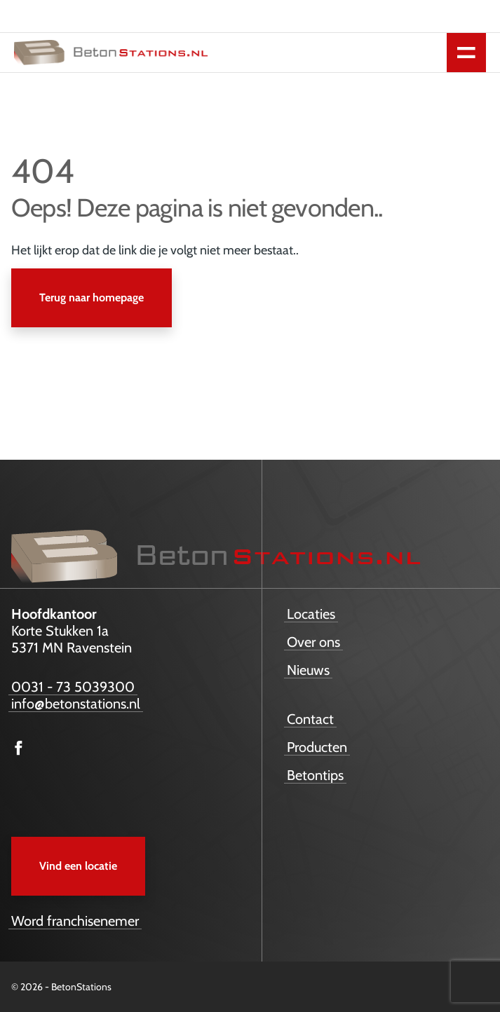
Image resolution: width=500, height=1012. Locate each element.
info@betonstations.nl (75, 703)
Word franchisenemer (75, 920)
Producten (317, 747)
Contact (310, 719)
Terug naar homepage (91, 297)
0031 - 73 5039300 (73, 686)
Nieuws (308, 670)
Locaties (311, 614)
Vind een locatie (78, 866)
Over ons (313, 642)
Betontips (315, 775)
